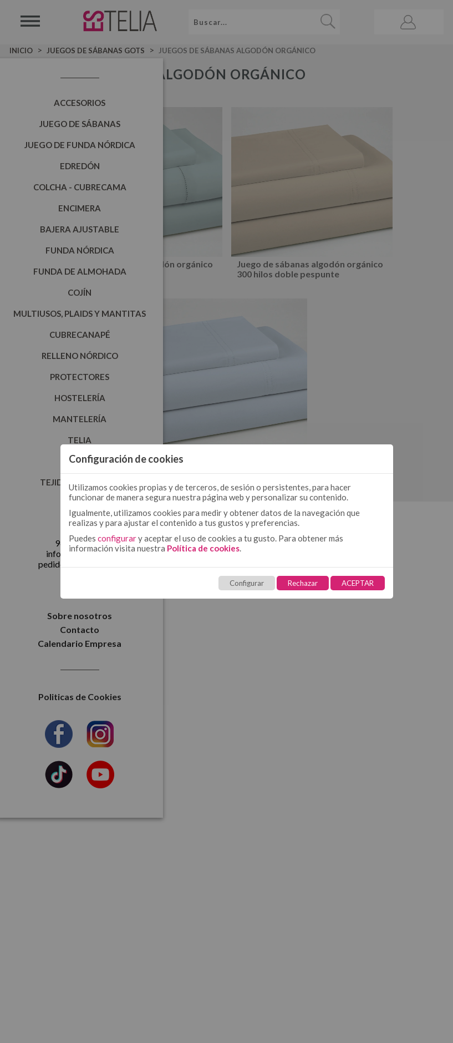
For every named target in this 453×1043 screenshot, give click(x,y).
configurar (117, 538)
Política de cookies (203, 548)
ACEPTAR (358, 583)
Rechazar (303, 583)
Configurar (247, 583)
